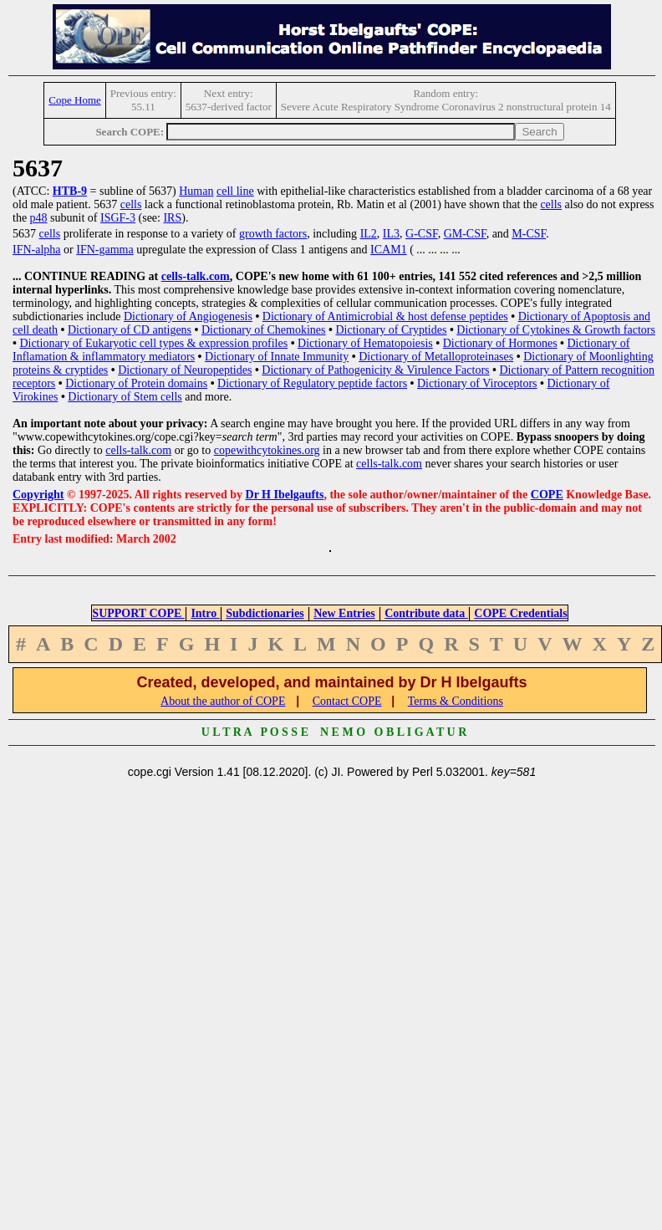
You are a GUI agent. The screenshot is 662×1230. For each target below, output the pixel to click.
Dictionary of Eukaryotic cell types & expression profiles (153, 343)
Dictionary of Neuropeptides (185, 370)
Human (196, 191)
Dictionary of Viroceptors (477, 383)
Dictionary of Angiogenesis (188, 316)
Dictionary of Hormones (500, 343)
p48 (39, 218)
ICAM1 (388, 249)
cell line (235, 191)
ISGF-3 (117, 218)
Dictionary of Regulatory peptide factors (312, 383)
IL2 (368, 233)
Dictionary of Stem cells (124, 396)
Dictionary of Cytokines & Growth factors (555, 330)
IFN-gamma (104, 249)
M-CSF (529, 233)
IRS (172, 218)
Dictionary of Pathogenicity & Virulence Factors (375, 370)
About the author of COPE (222, 701)
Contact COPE (347, 701)
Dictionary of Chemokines (263, 330)
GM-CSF (465, 233)
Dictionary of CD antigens (129, 330)
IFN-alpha (37, 249)
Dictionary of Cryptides (390, 330)
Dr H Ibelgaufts (285, 494)
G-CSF (421, 233)
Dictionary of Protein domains (136, 383)
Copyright (38, 494)
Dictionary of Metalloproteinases (436, 356)
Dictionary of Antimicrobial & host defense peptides (385, 316)
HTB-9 (70, 191)
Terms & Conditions (455, 701)
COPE (547, 494)
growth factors (273, 233)
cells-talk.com (195, 276)
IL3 (391, 233)
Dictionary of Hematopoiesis (365, 343)
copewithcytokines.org (267, 450)
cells (131, 204)
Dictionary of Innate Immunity (277, 356)
